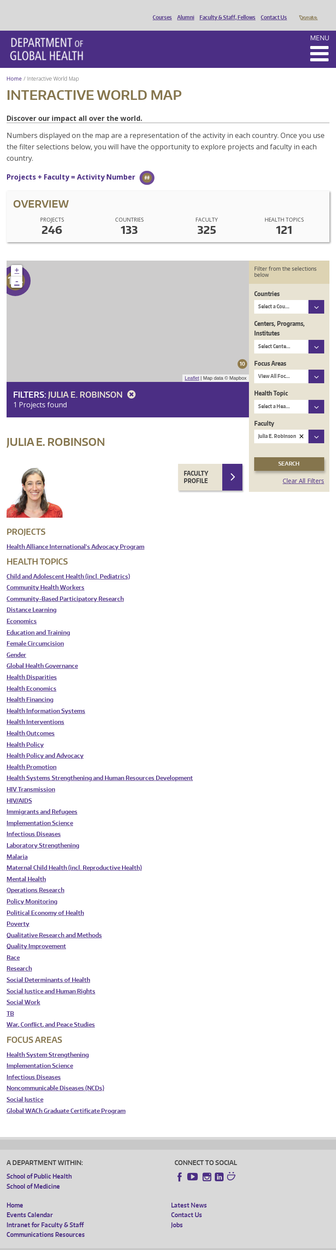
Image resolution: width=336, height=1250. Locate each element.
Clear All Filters (303, 468)
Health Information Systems (46, 699)
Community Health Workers (45, 575)
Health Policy (25, 732)
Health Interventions (35, 709)
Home (14, 66)
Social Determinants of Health (48, 967)
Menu (319, 25)
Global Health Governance (42, 653)
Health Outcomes (31, 721)
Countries (267, 281)
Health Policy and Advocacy (45, 743)
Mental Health (26, 867)
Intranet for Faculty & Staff (45, 1212)
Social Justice (25, 1087)
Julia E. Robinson (93, 382)
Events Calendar (30, 1202)
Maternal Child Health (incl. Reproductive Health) (74, 855)
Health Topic (271, 381)
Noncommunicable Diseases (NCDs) (55, 1076)
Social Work (23, 990)
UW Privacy (122, 1242)
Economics (22, 609)
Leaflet (192, 365)
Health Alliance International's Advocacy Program (75, 534)
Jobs (177, 1212)
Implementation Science (40, 811)
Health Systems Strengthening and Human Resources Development (100, 766)
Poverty (18, 911)
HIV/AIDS (19, 788)
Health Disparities (32, 665)
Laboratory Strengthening (43, 833)
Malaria (17, 844)
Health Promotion (31, 755)
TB (10, 1001)
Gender (16, 642)
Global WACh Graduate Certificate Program (66, 1098)
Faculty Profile (196, 465)
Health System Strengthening (48, 1042)
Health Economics (31, 676)
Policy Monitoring (32, 889)
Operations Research (35, 878)
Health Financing (30, 687)
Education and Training (38, 620)
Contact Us (272, 10)
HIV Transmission (31, 777)
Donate (307, 10)
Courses (160, 10)
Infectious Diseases (34, 822)
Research (19, 956)
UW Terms (158, 1242)
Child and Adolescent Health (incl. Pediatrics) (68, 564)
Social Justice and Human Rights (51, 979)
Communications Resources (46, 1222)
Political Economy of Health (45, 900)
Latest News (189, 1193)
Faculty (264, 411)
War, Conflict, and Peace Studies (51, 1012)
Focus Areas (270, 351)
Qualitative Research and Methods (54, 923)
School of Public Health (39, 1164)
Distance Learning (31, 597)
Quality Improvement (36, 934)
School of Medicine (33, 1174)
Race (13, 945)
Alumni (183, 10)
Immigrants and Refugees (42, 799)
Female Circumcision (35, 631)
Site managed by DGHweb (210, 1242)
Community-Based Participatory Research (65, 586)
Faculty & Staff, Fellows (225, 10)
